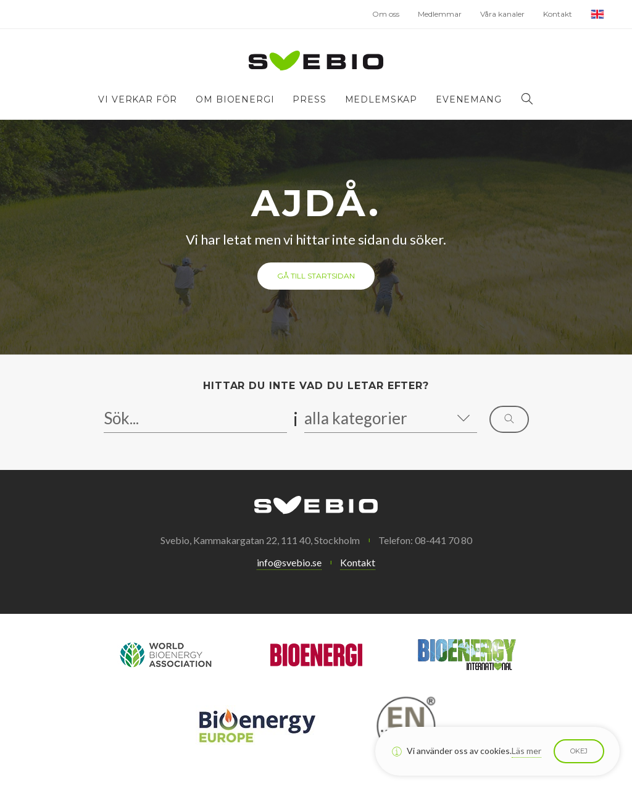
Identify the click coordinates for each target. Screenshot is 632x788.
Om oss (385, 14)
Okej (579, 751)
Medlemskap (381, 99)
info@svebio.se (289, 562)
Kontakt (557, 14)
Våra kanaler (502, 14)
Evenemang (469, 99)
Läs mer (526, 750)
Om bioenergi (235, 99)
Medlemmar (440, 14)
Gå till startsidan (316, 275)
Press (309, 99)
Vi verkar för (137, 99)
